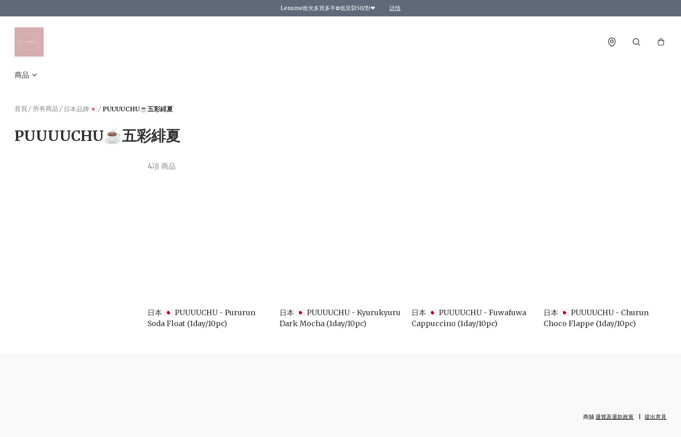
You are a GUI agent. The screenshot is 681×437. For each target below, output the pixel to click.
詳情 (395, 8)
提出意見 (655, 416)
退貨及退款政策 (614, 416)
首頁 (21, 108)
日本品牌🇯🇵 (80, 109)
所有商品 (45, 108)
